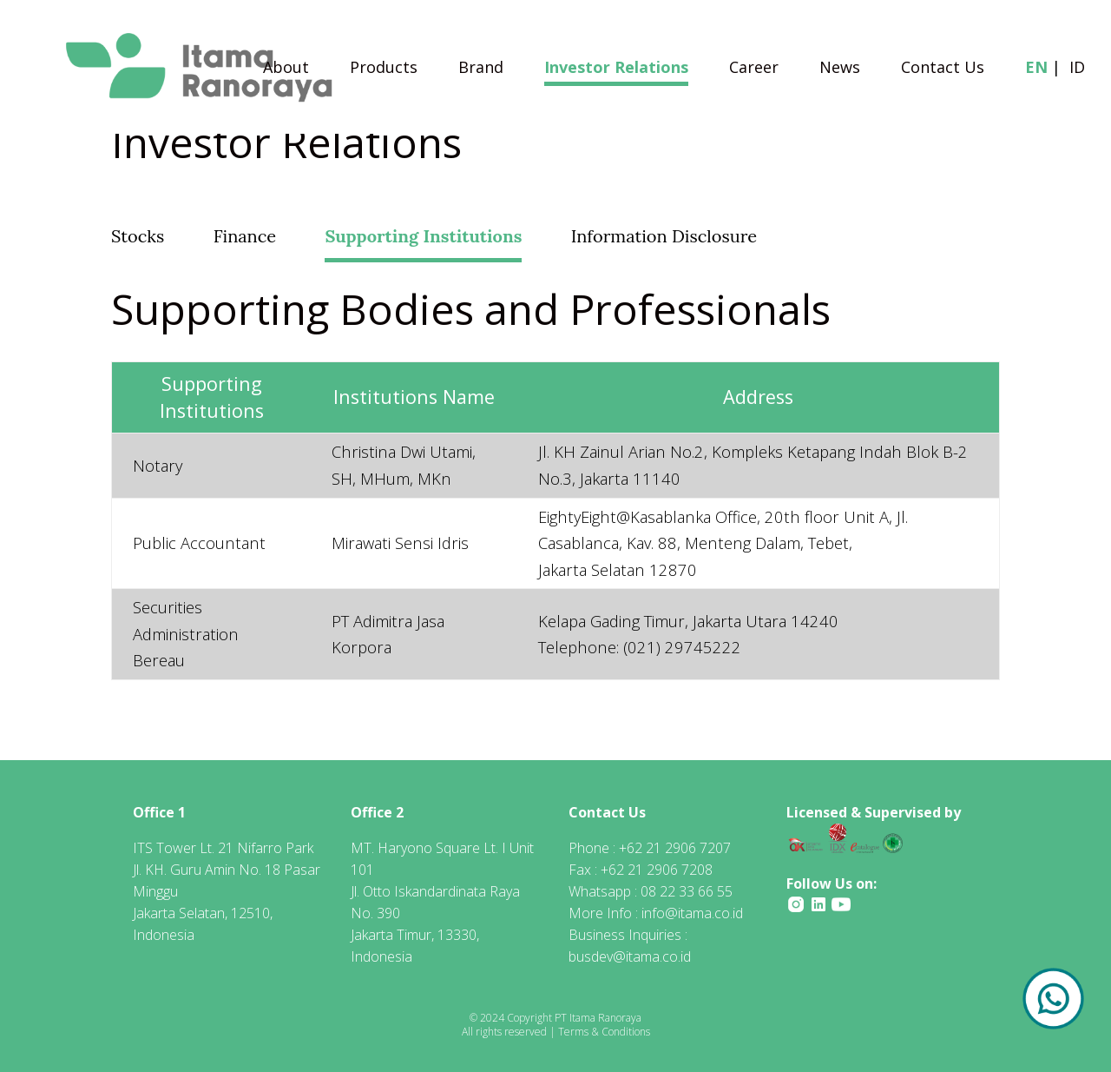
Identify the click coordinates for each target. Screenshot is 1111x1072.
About (286, 69)
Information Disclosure (664, 236)
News (839, 69)
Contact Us (942, 69)
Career (754, 69)
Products (383, 69)
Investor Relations (616, 69)
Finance (245, 236)
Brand (480, 69)
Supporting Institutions (423, 236)
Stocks (137, 236)
